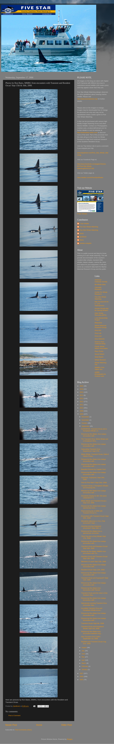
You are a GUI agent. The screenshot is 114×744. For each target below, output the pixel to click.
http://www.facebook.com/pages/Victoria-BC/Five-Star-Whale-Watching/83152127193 (91, 166)
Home (39, 725)
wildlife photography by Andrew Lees (100, 374)
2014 (82, 395)
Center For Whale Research (101, 293)
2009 (82, 411)
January (85, 669)
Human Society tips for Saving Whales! (102, 309)
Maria (82, 240)
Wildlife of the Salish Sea (99, 368)
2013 (82, 398)
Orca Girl (98, 330)
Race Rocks (99, 351)
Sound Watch (99, 354)
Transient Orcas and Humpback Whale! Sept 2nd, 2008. (92, 627)
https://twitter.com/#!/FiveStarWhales (90, 177)
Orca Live (98, 336)
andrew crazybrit (85, 243)
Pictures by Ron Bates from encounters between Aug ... (91, 632)
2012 (82, 401)
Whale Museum (100, 360)
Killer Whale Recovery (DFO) (100, 314)
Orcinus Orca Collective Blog (100, 343)
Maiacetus (98, 323)
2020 (82, 386)
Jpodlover (83, 237)
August (84, 647)
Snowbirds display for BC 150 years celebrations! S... (94, 497)
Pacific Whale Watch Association (101, 347)
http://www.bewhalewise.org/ (87, 99)
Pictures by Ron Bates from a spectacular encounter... (91, 532)
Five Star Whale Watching (89, 227)
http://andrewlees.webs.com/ (87, 132)
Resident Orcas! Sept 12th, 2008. (93, 570)
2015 (82, 392)
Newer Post (11, 725)
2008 (82, 414)
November (85, 420)
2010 (82, 408)
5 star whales (84, 223)
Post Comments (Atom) (23, 730)
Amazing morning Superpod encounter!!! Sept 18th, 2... (91, 527)
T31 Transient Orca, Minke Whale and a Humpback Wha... (94, 440)
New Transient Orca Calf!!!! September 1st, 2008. (90, 637)
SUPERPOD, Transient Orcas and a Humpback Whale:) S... (94, 430)
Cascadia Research (98, 288)
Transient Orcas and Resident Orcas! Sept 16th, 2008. (94, 547)
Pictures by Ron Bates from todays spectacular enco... (93, 507)
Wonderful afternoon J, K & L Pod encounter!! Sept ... (93, 522)
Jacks (82, 233)
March (84, 663)
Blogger (69, 739)
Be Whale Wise (100, 284)
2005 (82, 679)
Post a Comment (14, 715)
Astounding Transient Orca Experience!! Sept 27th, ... (91, 450)
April (83, 660)
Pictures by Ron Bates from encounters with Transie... (91, 589)
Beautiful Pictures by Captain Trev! (93, 469)
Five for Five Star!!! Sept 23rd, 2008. (94, 482)
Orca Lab (98, 333)
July (83, 651)
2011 (82, 405)
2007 (82, 673)
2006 (82, 676)
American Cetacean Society (101, 281)
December (85, 417)
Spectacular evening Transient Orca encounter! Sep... (94, 604)
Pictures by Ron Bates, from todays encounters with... (93, 435)
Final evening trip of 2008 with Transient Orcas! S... (91, 512)
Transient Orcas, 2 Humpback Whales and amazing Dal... (94, 487)
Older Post (66, 725)
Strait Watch (99, 357)
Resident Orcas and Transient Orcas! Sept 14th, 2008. (94, 557)
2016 (82, 389)
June (84, 654)
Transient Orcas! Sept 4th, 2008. (92, 623)
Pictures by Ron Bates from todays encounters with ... (93, 445)
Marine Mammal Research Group (101, 326)
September (86, 426)
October (85, 423)
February (85, 666)
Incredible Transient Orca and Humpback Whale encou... (91, 609)
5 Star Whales (82, 214)
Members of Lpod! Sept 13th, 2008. (93, 561)
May (83, 657)
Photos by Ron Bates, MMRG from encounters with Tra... (93, 552)
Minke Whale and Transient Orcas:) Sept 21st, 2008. (93, 502)
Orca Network (100, 339)
